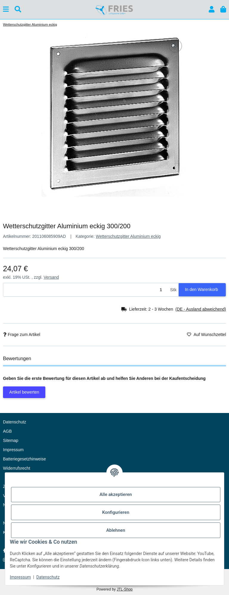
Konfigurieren (115, 512)
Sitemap (10, 440)
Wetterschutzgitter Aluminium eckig (128, 236)
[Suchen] (18, 9)
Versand (51, 277)
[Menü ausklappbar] (6, 9)
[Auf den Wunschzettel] (175, 46)
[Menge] (85, 290)
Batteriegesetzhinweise (24, 459)
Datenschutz (48, 577)
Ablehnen (115, 530)
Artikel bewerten (24, 392)
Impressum (20, 577)
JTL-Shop (124, 589)
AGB (7, 431)
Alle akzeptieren (116, 494)
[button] (211, 9)
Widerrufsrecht (16, 468)
